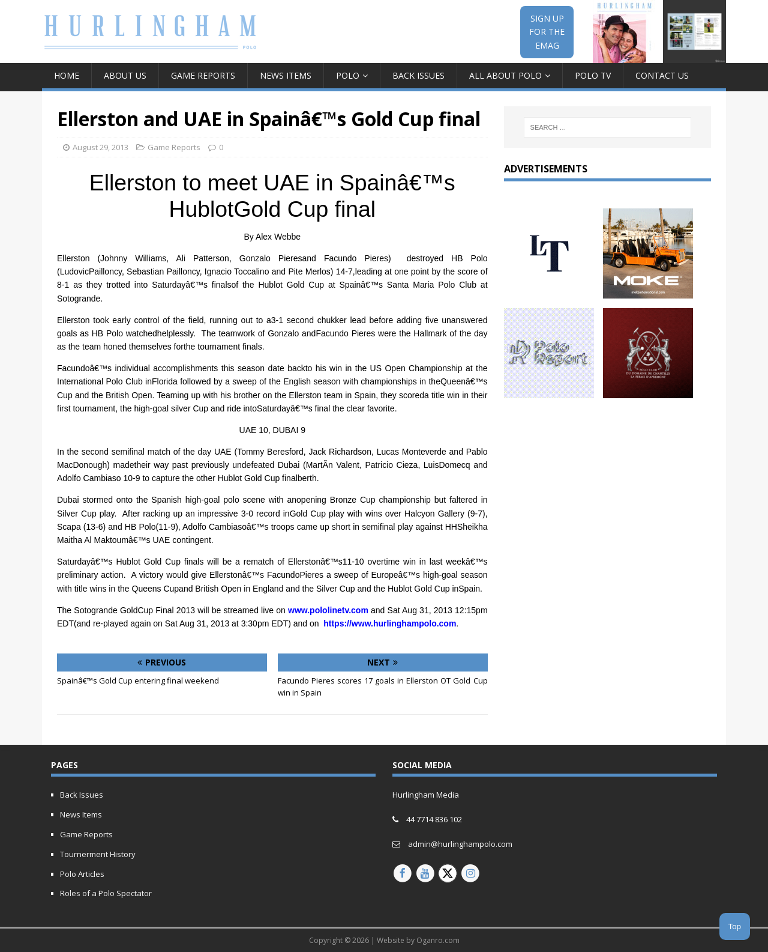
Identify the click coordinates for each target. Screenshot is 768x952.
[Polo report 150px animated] (549, 391)
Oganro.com (438, 940)
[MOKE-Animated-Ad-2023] (648, 291)
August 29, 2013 (100, 147)
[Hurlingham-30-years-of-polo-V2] (648, 391)
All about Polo (505, 75)
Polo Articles (82, 874)
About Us (125, 75)
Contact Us (662, 75)
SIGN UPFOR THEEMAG (547, 32)
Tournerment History (98, 854)
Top (735, 926)
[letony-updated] (549, 291)
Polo (347, 75)
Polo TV (593, 75)
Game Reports (203, 75)
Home (66, 75)
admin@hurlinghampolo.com (460, 843)
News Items (285, 75)
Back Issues (418, 75)
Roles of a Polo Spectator (106, 893)
